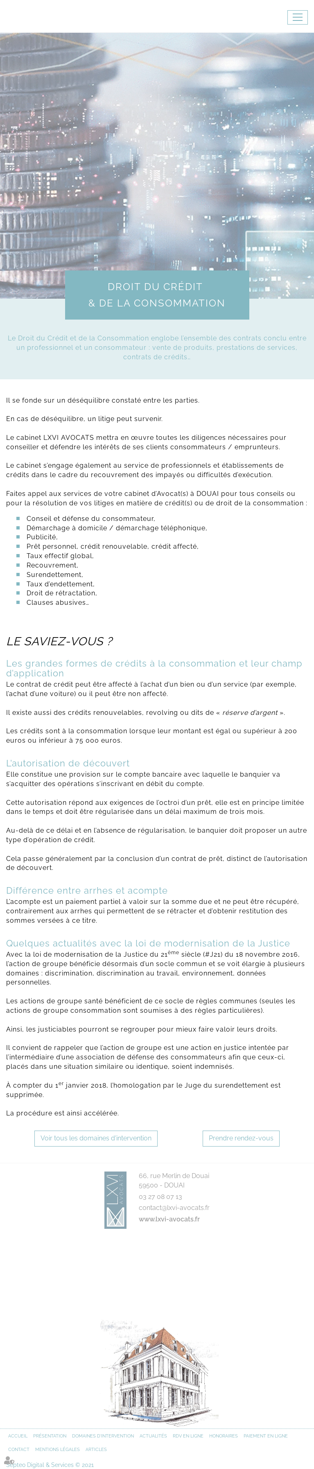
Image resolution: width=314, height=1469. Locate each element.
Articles (96, 1449)
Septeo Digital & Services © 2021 (50, 1465)
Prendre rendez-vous (241, 1138)
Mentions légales (57, 1449)
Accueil (17, 1436)
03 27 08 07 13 (160, 1197)
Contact (18, 1449)
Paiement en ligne (266, 1436)
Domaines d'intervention (103, 1436)
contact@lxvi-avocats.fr (174, 1208)
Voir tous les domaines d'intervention (96, 1138)
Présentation (49, 1436)
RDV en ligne (188, 1436)
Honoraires (223, 1436)
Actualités (153, 1436)
